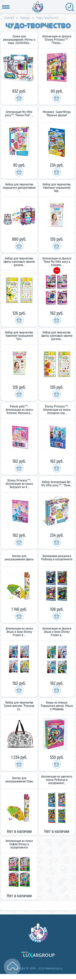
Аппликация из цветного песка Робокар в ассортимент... (56, 780)
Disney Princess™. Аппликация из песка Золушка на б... (19, 483)
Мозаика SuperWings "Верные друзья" (57, 113)
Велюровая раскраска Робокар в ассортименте (57, 557)
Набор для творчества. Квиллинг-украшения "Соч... (19, 335)
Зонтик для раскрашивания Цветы (19, 557)
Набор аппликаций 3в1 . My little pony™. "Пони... (56, 483)
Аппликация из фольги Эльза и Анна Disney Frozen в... (56, 631)
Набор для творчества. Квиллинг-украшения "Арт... (57, 187)
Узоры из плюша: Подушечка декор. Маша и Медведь (57, 705)
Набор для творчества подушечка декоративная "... (19, 187)
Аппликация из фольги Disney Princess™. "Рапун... (56, 39)
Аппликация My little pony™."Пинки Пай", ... (19, 113)
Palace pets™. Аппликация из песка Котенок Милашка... (19, 409)
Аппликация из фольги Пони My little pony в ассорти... (56, 261)
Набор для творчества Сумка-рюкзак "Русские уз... (19, 705)
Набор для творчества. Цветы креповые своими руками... (19, 261)
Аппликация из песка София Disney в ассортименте (19, 844)
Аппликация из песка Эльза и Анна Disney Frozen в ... (19, 631)
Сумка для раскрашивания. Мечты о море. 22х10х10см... (19, 39)
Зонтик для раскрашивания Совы (19, 779)
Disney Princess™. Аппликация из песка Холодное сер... (56, 409)
